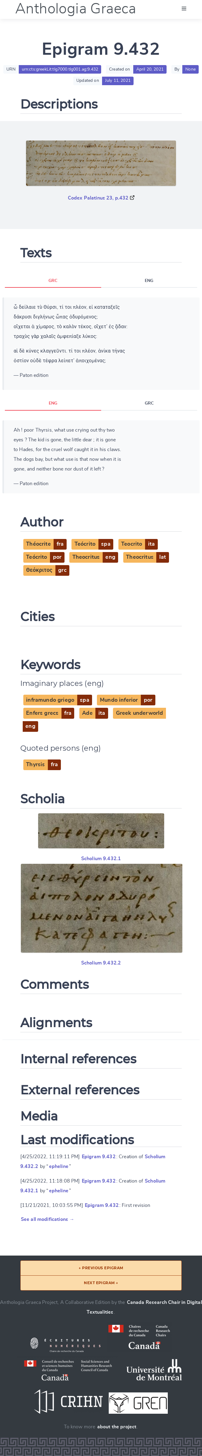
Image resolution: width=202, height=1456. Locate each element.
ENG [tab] (149, 281)
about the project (117, 1426)
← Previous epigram (101, 1268)
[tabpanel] (101, 343)
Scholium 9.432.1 (101, 858)
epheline (58, 1166)
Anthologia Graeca (75, 9)
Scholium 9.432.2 (101, 963)
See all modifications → (48, 1219)
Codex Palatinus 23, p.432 (98, 198)
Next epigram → (101, 1283)
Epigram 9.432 (99, 1156)
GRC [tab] (52, 281)
